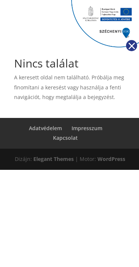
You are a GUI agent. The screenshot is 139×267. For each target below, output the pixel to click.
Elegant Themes (53, 158)
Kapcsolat (65, 137)
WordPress (111, 158)
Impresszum (87, 128)
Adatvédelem (45, 128)
